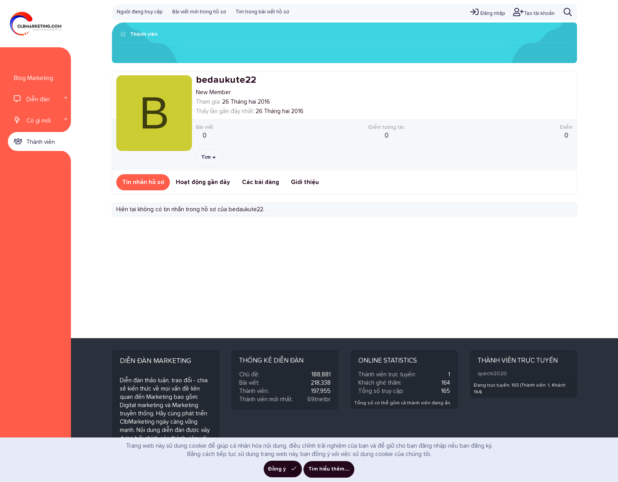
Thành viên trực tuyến (518, 360)
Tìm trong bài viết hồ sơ (262, 12)
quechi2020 (492, 373)
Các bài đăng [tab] (260, 182)
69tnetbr (319, 399)
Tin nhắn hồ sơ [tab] (143, 182)
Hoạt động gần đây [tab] (203, 182)
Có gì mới (38, 121)
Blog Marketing (33, 78)
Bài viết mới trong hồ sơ (199, 12)
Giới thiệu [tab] (305, 182)
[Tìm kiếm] (567, 12)
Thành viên (40, 142)
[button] (65, 98)
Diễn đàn (38, 99)
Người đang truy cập (140, 12)
